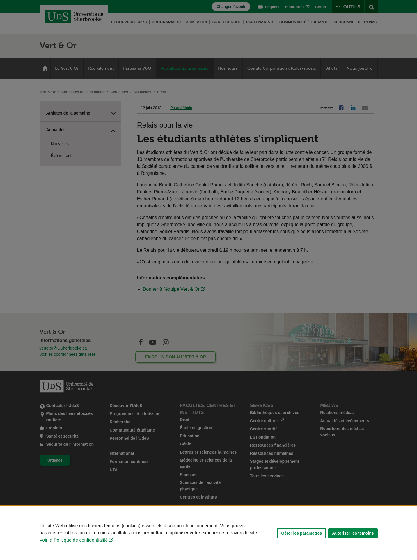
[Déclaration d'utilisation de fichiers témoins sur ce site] (208, 533)
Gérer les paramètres (301, 533)
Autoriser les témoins (353, 533)
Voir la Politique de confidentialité (74, 540)
